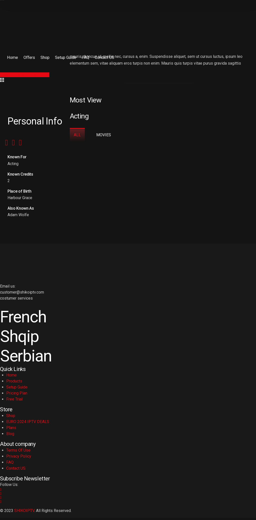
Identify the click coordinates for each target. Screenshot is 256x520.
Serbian (27, 358)
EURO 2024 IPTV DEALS (27, 424)
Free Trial (14, 401)
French (24, 317)
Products (14, 383)
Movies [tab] (104, 135)
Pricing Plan (16, 395)
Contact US (99, 57)
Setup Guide (62, 57)
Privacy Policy (18, 458)
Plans (11, 430)
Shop (42, 57)
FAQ (81, 57)
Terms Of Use (18, 452)
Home (11, 57)
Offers (27, 57)
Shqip (20, 337)
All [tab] (77, 135)
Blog (10, 436)
